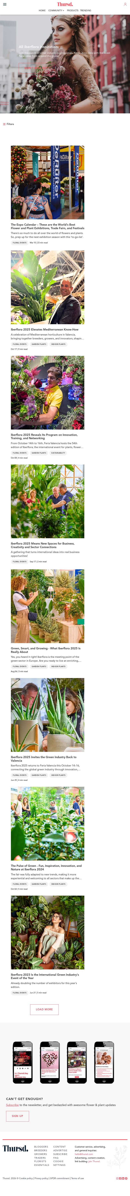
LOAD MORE (44, 1009)
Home (42, 11)
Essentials (41, 1165)
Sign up (17, 1116)
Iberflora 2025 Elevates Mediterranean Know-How (44, 329)
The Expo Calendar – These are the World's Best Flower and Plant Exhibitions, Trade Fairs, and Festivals (47, 226)
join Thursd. (94, 1161)
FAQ (56, 1158)
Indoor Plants (58, 344)
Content (59, 1147)
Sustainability (58, 453)
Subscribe (12, 1105)
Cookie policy (26, 1178)
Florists (40, 1161)
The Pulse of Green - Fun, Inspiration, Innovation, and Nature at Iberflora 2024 (46, 868)
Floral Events (20, 243)
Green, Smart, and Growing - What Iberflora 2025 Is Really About (45, 650)
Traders (40, 1158)
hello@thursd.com (84, 1154)
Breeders (40, 1150)
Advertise (60, 1150)
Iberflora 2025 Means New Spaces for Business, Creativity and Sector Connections (43, 545)
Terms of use (77, 1178)
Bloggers (41, 1147)
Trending (85, 11)
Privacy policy (41, 1178)
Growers (40, 1154)
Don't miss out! (37, 68)
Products (73, 11)
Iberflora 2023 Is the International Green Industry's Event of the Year (45, 976)
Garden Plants (39, 344)
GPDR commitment (59, 1178)
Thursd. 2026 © (10, 1178)
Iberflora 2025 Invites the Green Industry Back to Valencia (43, 759)
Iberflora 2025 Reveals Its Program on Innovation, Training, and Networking (44, 437)
